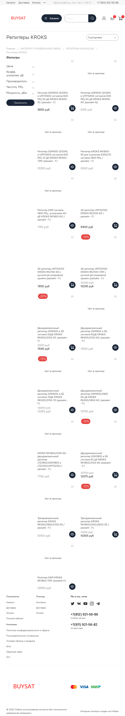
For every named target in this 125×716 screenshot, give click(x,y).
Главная (10, 48)
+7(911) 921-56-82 (84, 624)
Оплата (36, 2)
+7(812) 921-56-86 (84, 614)
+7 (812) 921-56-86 (108, 2)
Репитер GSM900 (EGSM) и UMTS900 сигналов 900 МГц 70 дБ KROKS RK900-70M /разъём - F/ (53, 156)
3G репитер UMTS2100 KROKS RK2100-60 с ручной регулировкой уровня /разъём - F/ (51, 273)
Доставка (24, 2)
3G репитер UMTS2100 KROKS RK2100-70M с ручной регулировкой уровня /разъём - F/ (94, 273)
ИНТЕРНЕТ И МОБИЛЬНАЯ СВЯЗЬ (41, 48)
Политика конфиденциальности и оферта (27, 630)
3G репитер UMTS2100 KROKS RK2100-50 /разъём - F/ (94, 213)
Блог (8, 646)
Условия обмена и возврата (20, 641)
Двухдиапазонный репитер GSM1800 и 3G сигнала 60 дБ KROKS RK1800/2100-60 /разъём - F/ (96, 459)
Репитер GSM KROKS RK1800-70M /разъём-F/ (52, 579)
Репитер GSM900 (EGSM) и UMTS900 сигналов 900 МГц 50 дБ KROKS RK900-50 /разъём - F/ (53, 97)
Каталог (11, 2)
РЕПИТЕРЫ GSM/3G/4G (80, 48)
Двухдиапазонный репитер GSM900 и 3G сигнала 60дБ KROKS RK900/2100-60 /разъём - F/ (95, 334)
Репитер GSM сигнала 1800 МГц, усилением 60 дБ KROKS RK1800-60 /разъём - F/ (52, 214)
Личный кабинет (14, 618)
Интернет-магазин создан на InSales (99, 711)
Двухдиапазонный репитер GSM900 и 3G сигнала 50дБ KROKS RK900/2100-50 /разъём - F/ (53, 334)
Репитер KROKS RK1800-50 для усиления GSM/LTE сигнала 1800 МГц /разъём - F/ (96, 156)
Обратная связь (14, 651)
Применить (20, 102)
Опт (8, 657)
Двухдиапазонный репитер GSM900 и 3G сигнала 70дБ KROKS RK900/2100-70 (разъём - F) (53, 397)
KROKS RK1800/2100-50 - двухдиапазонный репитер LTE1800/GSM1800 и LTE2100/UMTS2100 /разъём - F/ (52, 461)
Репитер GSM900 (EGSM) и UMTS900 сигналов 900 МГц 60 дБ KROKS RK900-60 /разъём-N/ (96, 97)
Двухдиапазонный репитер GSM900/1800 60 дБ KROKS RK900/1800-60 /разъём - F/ (95, 397)
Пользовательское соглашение (22, 635)
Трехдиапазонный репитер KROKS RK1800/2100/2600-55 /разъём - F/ (95, 522)
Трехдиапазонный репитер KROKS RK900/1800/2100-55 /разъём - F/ (51, 522)
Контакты (41, 602)
